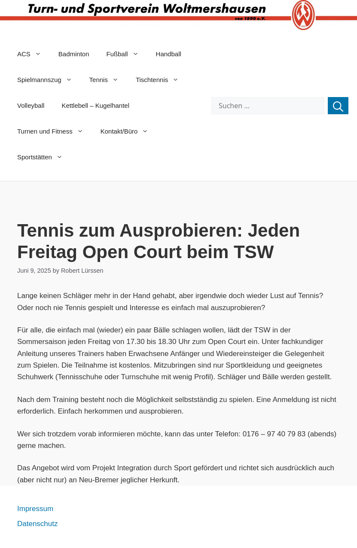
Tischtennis (161, 80)
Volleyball (30, 105)
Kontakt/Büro (129, 131)
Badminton (73, 54)
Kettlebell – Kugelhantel (95, 105)
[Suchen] (338, 105)
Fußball (127, 54)
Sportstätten (44, 157)
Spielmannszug (49, 80)
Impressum (35, 509)
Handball (168, 54)
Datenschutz (37, 524)
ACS (33, 54)
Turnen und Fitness (54, 131)
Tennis (108, 80)
